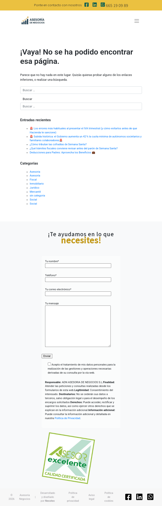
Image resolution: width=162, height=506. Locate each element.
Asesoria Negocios (24, 497)
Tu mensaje (78, 325)
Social (33, 199)
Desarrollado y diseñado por (47, 496)
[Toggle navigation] (136, 21)
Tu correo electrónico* (78, 292)
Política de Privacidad (67, 418)
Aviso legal (92, 497)
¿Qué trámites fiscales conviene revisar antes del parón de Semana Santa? (74, 148)
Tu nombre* (78, 263)
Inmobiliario (37, 183)
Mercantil (35, 191)
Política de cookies (108, 496)
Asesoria (35, 171)
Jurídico (34, 187)
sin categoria (37, 195)
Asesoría (35, 175)
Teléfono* (78, 277)
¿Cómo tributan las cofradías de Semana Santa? (58, 144)
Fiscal (33, 179)
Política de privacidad (73, 496)
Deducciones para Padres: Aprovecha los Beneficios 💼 (63, 152)
